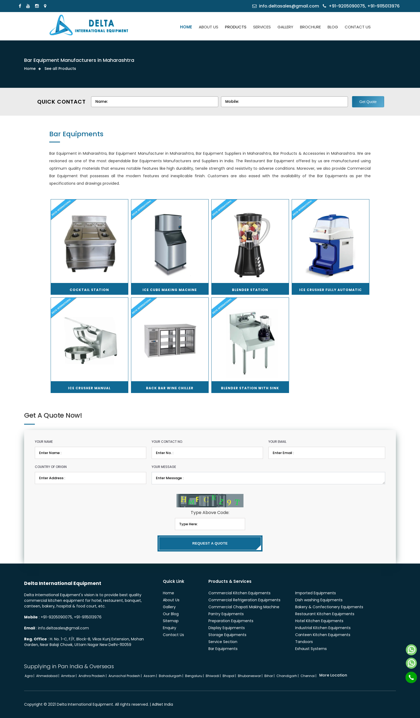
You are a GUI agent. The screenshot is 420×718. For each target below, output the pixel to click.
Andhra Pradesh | (92, 676)
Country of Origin (51, 466)
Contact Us (173, 634)
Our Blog (171, 614)
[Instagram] (37, 6)
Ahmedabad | (48, 676)
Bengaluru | (195, 676)
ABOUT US (208, 27)
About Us (171, 600)
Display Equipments (226, 627)
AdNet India (162, 704)
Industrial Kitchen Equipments (323, 627)
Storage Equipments (227, 634)
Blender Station (250, 290)
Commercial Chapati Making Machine (243, 607)
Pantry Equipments (226, 614)
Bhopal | (230, 676)
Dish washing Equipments (319, 600)
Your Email (277, 441)
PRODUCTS (235, 27)
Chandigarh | (287, 676)
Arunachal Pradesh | (125, 676)
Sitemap (171, 620)
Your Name (44, 441)
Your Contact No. (167, 441)
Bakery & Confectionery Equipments (329, 607)
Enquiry (169, 627)
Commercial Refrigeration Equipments (244, 600)
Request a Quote (210, 543)
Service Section (222, 641)
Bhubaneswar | (250, 676)
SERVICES (262, 27)
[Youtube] (28, 6)
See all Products (60, 68)
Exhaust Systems (311, 648)
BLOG (333, 27)
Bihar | (269, 676)
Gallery (169, 607)
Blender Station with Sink (250, 388)
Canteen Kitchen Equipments (322, 634)
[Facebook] (20, 6)
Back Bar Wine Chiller (169, 388)
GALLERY (285, 27)
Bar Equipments (223, 648)
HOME (186, 27)
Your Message (164, 466)
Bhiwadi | (214, 676)
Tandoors (304, 641)
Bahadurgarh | (171, 676)
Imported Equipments (315, 593)
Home (30, 68)
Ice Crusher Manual (89, 388)
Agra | (30, 676)
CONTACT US (358, 27)
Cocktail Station (89, 290)
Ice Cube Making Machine (169, 290)
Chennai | (309, 676)
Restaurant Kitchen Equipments (324, 614)
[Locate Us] (46, 6)
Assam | (151, 676)
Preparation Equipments (230, 620)
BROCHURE (310, 27)
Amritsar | (69, 676)
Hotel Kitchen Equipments (319, 620)
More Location (333, 675)
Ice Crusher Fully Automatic (330, 290)
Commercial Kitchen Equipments (239, 593)
